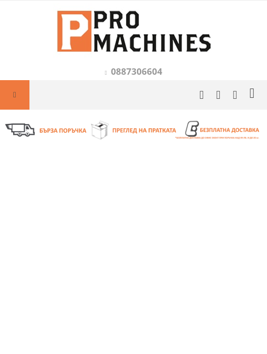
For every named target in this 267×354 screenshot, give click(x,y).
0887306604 (136, 71)
